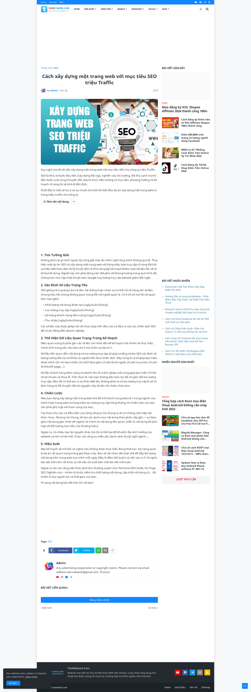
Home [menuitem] (77, 9)
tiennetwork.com (58, 687)
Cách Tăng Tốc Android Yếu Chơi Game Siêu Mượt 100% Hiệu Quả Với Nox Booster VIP (186, 341)
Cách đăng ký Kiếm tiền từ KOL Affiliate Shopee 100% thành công (195, 122)
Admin (61, 563)
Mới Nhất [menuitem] (89, 9)
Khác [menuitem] (164, 9)
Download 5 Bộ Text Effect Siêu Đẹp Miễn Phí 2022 (185, 288)
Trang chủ (46, 68)
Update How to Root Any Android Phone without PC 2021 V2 (193, 465)
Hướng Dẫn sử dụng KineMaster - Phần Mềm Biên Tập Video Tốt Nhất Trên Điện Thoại (187, 299)
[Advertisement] (125, 40)
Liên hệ (193, 687)
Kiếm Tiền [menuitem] (106, 9)
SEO (56, 68)
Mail (61, 2)
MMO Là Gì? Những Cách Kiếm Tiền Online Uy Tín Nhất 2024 (195, 152)
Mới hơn (47, 608)
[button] (200, 9)
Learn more (31, 676)
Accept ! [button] (13, 683)
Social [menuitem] (152, 9)
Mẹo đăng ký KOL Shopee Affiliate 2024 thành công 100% (184, 109)
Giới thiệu (180, 687)
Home (43, 2)
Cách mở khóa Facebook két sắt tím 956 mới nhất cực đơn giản (187, 320)
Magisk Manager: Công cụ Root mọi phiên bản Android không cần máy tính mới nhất (195, 435)
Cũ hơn (152, 608)
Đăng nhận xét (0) (99, 599)
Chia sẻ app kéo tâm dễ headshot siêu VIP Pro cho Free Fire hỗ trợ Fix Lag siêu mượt (195, 420)
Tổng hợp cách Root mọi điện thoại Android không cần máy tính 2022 (184, 405)
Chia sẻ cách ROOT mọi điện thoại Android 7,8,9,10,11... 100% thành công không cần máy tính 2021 (195, 451)
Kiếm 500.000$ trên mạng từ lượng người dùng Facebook (194, 137)
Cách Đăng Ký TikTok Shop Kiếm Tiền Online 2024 (195, 168)
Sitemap (53, 2)
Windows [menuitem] (137, 9)
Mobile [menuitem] (121, 9)
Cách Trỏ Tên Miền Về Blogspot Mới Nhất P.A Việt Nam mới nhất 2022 (185, 352)
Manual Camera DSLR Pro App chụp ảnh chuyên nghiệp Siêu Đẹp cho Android (187, 311)
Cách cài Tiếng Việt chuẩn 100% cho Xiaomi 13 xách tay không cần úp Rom (186, 330)
